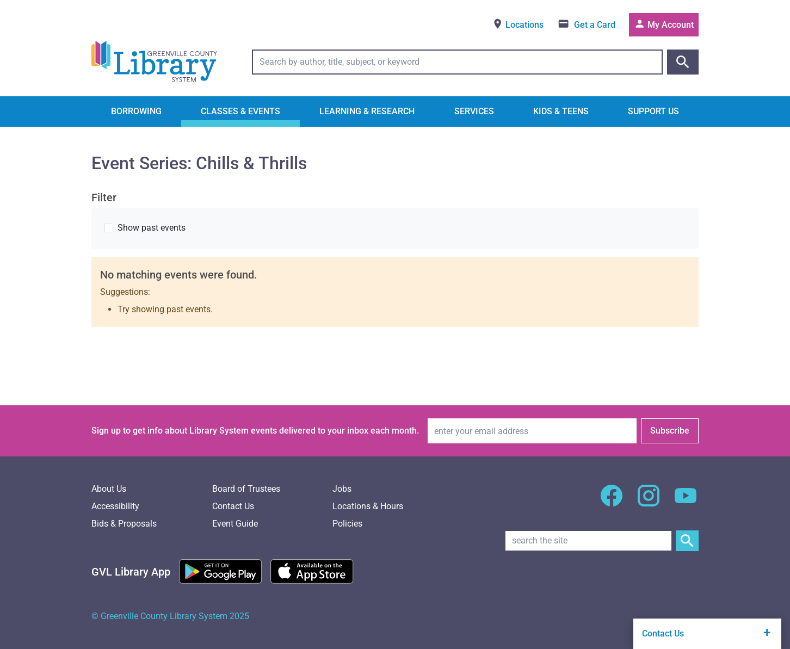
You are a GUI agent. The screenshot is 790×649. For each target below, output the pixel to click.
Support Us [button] (653, 111)
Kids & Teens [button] (561, 111)
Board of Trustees (246, 489)
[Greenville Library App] (130, 571)
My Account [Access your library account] (664, 24)
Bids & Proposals (124, 523)
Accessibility (115, 506)
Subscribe (669, 430)
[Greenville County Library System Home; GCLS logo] (154, 62)
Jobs (341, 489)
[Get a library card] (586, 24)
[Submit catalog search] (683, 62)
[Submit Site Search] (687, 540)
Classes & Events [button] (240, 111)
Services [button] (474, 111)
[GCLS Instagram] (648, 502)
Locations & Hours (367, 506)
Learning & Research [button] (367, 111)
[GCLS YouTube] (685, 502)
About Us (108, 489)
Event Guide (235, 523)
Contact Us (233, 506)
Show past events (152, 227)
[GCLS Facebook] (611, 502)
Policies (347, 523)
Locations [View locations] (518, 24)
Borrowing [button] (136, 111)
